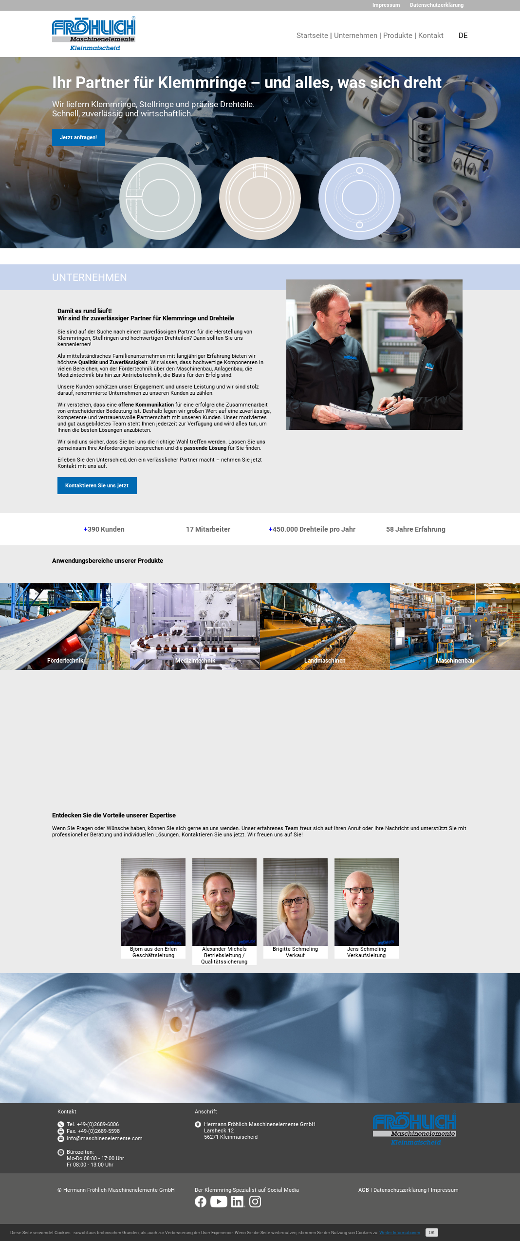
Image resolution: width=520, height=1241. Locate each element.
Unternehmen (355, 35)
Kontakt (431, 35)
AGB (363, 1190)
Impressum (386, 5)
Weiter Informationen (399, 1232)
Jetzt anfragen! (78, 137)
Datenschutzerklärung (437, 5)
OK (432, 1232)
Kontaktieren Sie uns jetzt (97, 485)
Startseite (312, 35)
